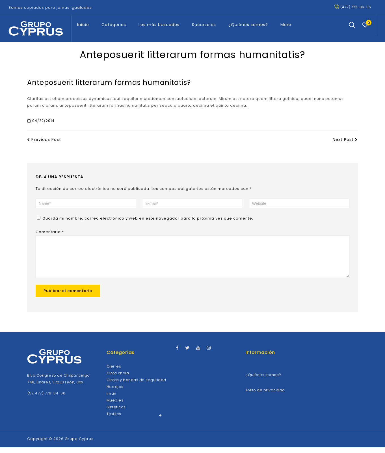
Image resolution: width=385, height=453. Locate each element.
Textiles (114, 419)
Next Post (345, 139)
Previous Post (44, 139)
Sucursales (204, 24)
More (285, 24)
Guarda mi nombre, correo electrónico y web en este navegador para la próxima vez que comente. (147, 218)
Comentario (50, 232)
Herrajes (115, 392)
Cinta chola (118, 378)
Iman (111, 399)
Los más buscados (159, 24)
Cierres (114, 372)
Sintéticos (116, 412)
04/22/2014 (41, 120)
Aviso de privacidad (265, 395)
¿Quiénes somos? (248, 24)
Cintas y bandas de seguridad (136, 385)
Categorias (113, 24)
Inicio (83, 24)
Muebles (115, 406)
